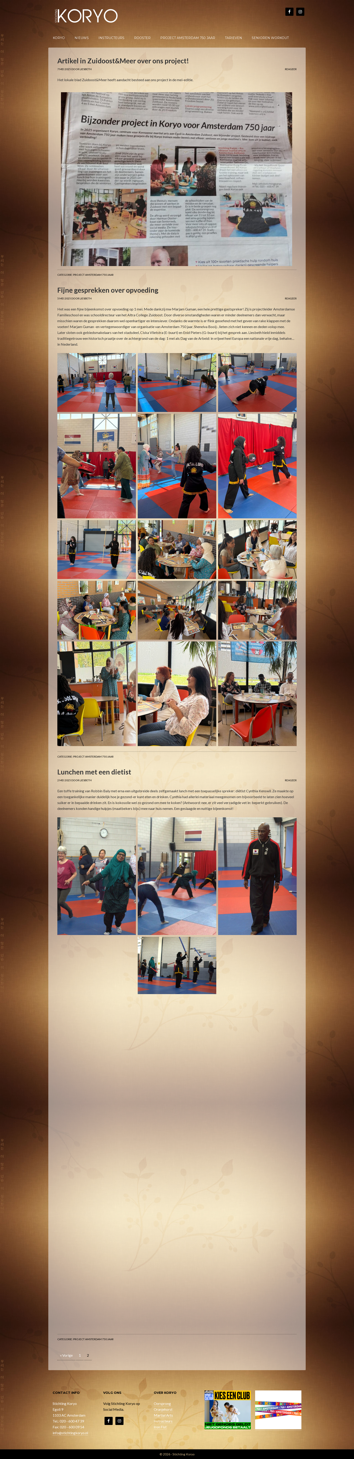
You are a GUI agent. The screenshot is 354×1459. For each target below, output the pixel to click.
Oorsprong (162, 1403)
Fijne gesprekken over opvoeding (107, 290)
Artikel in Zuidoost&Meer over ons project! (123, 61)
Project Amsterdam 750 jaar (93, 274)
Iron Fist (160, 1427)
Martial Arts (163, 1415)
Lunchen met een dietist (94, 772)
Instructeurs (163, 1421)
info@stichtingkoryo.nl (70, 1433)
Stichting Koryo (86, 16)
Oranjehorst (163, 1409)
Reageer (291, 69)
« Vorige (66, 1355)
